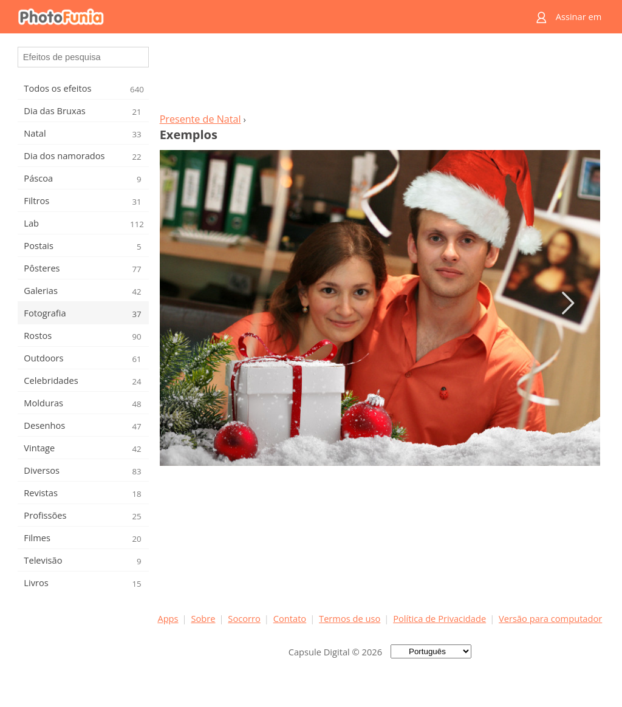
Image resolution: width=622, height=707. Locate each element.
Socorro (244, 618)
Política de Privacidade (439, 618)
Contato (289, 618)
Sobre (203, 618)
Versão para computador (550, 618)
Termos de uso (349, 618)
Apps (167, 618)
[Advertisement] (380, 76)
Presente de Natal (200, 119)
